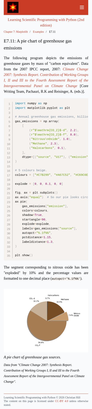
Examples (38, 31)
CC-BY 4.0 (61, 401)
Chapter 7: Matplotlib (16, 31)
